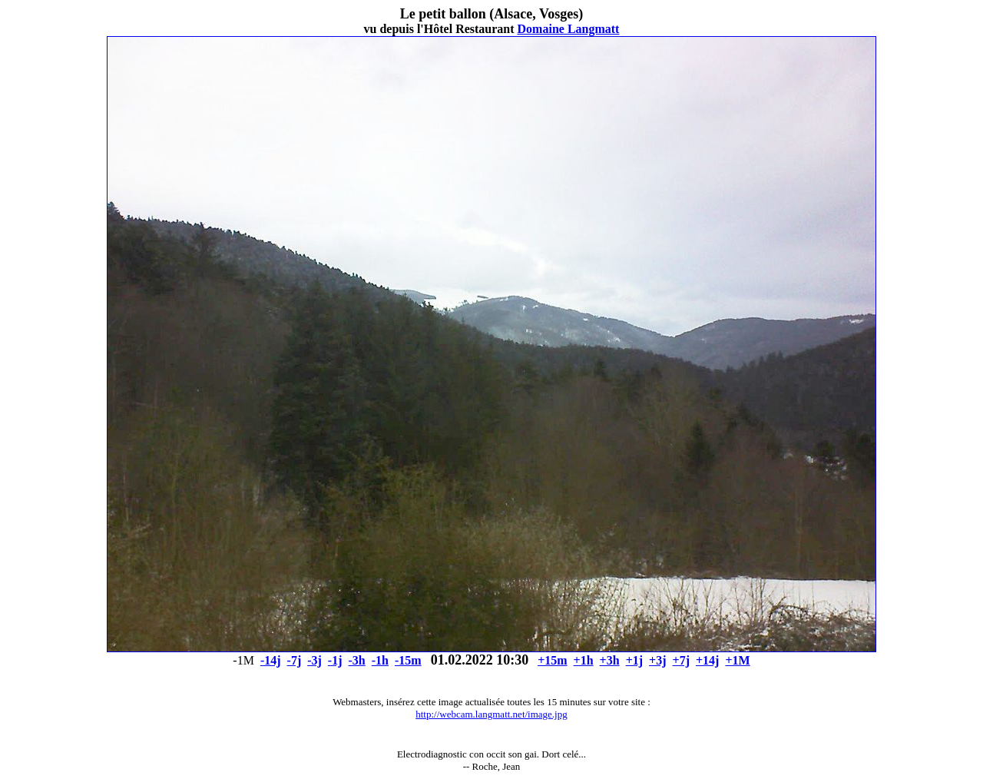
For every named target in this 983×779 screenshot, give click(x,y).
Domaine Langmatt (569, 28)
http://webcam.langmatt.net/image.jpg (491, 714)
